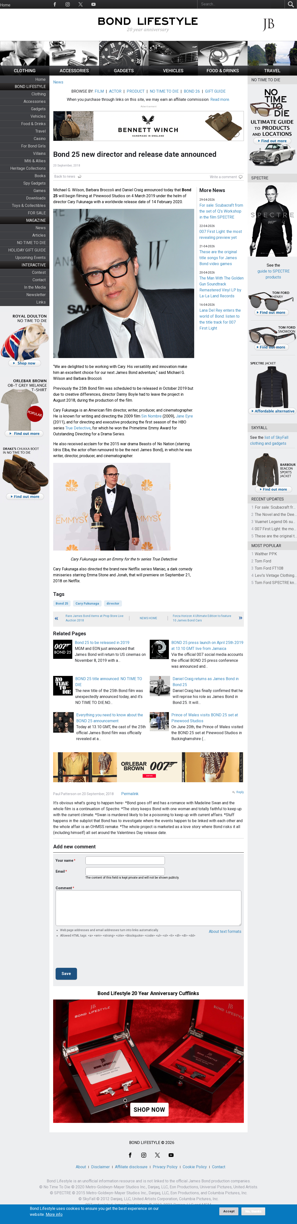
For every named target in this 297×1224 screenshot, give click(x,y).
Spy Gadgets (34, 183)
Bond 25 (62, 603)
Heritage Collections (28, 168)
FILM (99, 91)
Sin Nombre (151, 416)
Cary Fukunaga (87, 603)
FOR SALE (37, 213)
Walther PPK (266, 554)
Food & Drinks (33, 123)
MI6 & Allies (35, 161)
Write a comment (223, 177)
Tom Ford (263, 561)
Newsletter (36, 294)
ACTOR (115, 91)
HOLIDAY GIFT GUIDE (27, 250)
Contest (39, 272)
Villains (39, 153)
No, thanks (253, 1211)
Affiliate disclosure (131, 1167)
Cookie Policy (195, 1167)
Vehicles (38, 116)
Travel (40, 131)
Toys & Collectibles (29, 205)
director (113, 603)
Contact (39, 280)
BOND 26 (192, 91)
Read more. (220, 99)
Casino (40, 138)
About (81, 1167)
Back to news (64, 176)
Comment (64, 888)
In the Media (35, 287)
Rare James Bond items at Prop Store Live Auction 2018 (94, 618)
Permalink (130, 793)
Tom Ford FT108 (269, 568)
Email (60, 871)
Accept (228, 1211)
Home (5, 5)
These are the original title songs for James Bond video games (218, 258)
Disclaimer (100, 1167)
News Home (148, 618)
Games (40, 190)
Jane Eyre (184, 416)
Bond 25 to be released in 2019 (102, 642)
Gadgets (38, 109)
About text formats (225, 931)
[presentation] (93, 954)
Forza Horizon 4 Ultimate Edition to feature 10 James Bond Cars (202, 618)
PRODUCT (136, 91)
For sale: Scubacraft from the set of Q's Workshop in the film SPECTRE (221, 211)
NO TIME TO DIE (31, 242)
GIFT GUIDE (215, 91)
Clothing (39, 94)
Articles (39, 235)
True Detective (78, 428)
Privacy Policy (165, 1167)
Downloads (36, 198)
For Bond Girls (33, 146)
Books (40, 175)
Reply (240, 792)
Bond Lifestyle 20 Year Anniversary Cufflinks (148, 993)
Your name (64, 860)
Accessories (35, 101)
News (41, 227)
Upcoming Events (30, 257)
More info (54, 1214)
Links (41, 302)
